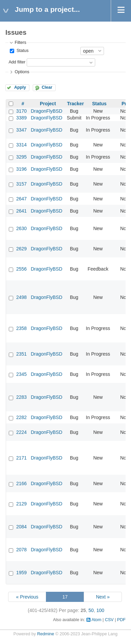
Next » (102, 597)
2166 (21, 483)
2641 (21, 211)
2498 (21, 297)
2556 (21, 269)
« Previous (27, 597)
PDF (121, 619)
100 (100, 610)
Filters (20, 42)
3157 (21, 184)
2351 (21, 354)
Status (21, 50)
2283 (21, 397)
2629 (21, 248)
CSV (109, 619)
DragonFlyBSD (46, 111)
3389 (21, 117)
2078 (21, 549)
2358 (21, 328)
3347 (21, 130)
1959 (21, 572)
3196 (21, 169)
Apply (20, 87)
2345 (21, 374)
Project (48, 103)
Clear (47, 87)
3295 (21, 157)
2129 (21, 503)
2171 (21, 458)
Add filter (16, 62)
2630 (21, 228)
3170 (21, 111)
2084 (21, 526)
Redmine (45, 634)
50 (91, 610)
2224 (21, 432)
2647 (21, 198)
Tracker (75, 103)
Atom (96, 619)
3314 (21, 144)
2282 (21, 417)
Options (22, 72)
